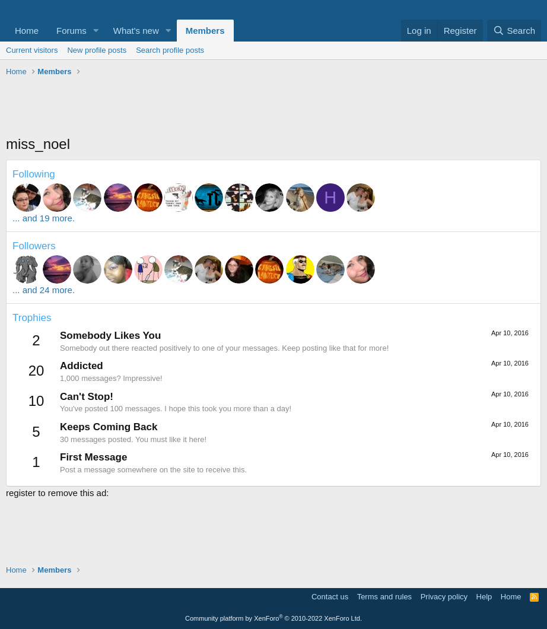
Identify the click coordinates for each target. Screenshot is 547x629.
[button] (96, 31)
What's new (136, 31)
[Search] (514, 31)
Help (484, 596)
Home (27, 31)
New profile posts (96, 50)
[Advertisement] (273, 107)
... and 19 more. (43, 218)
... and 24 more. (43, 290)
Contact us (329, 596)
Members (205, 31)
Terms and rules (384, 596)
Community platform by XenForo (273, 618)
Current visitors (32, 50)
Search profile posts (170, 50)
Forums (71, 31)
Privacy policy (444, 596)
